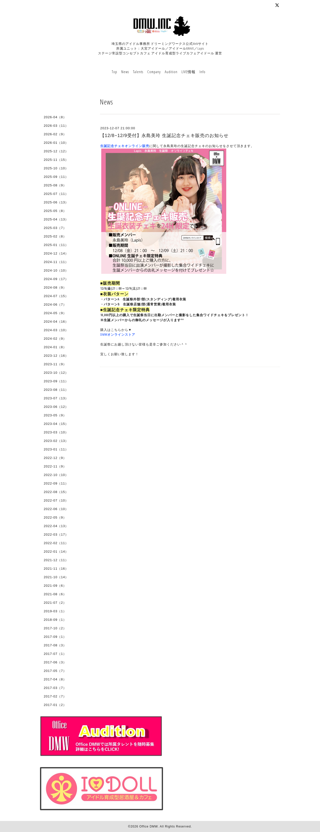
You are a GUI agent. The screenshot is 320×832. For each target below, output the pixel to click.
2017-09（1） (55, 637)
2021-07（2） (55, 603)
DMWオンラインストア (117, 334)
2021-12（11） (56, 560)
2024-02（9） (55, 338)
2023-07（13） (56, 398)
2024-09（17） (56, 279)
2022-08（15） (56, 492)
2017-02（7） (55, 696)
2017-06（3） (55, 662)
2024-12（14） (56, 253)
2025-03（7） (55, 228)
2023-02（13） (56, 441)
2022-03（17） (56, 534)
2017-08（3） (55, 645)
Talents (138, 71)
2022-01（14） (56, 551)
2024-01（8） (55, 347)
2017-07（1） (55, 654)
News (125, 71)
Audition (171, 71)
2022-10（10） (56, 475)
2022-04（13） (56, 526)
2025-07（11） (56, 194)
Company (154, 71)
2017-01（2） (55, 705)
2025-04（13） (56, 219)
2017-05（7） (55, 671)
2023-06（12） (56, 407)
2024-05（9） (55, 313)
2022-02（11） (56, 543)
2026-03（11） (56, 126)
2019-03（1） (55, 611)
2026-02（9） (55, 134)
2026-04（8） (55, 117)
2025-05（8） (55, 211)
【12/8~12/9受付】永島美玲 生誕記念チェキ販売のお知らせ (164, 135)
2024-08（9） (55, 287)
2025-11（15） (56, 160)
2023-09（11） (56, 381)
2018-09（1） (55, 620)
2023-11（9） (55, 364)
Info (203, 71)
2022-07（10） (56, 500)
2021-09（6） (55, 585)
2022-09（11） (56, 483)
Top (114, 71)
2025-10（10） (56, 168)
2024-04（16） (56, 321)
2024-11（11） (56, 262)
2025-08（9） (55, 185)
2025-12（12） (56, 151)
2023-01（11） (56, 449)
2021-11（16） (56, 568)
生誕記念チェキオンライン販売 (124, 146)
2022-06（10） (56, 509)
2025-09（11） (56, 177)
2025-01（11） (56, 245)
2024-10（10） (56, 270)
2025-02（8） (55, 236)
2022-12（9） (55, 458)
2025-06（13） (56, 202)
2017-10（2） (55, 628)
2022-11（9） (55, 466)
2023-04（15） (56, 424)
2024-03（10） (56, 330)
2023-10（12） (56, 373)
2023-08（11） (56, 390)
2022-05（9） (55, 517)
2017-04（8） (55, 679)
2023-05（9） (55, 415)
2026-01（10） (56, 143)
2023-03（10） (56, 432)
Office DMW (148, 826)
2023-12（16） (56, 356)
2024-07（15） (56, 296)
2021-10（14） (56, 577)
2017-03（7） (55, 688)
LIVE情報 (189, 71)
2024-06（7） (55, 304)
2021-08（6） (55, 594)
